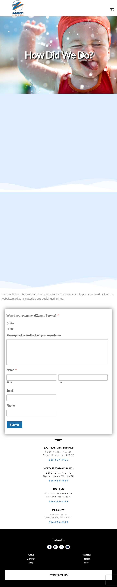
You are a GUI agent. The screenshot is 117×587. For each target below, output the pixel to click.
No (11, 328)
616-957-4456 (58, 460)
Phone (10, 405)
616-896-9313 (58, 522)
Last (61, 382)
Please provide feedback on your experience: (34, 335)
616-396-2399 (58, 501)
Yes (12, 323)
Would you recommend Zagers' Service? (32, 315)
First (9, 382)
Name (11, 370)
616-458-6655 (58, 480)
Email (10, 390)
